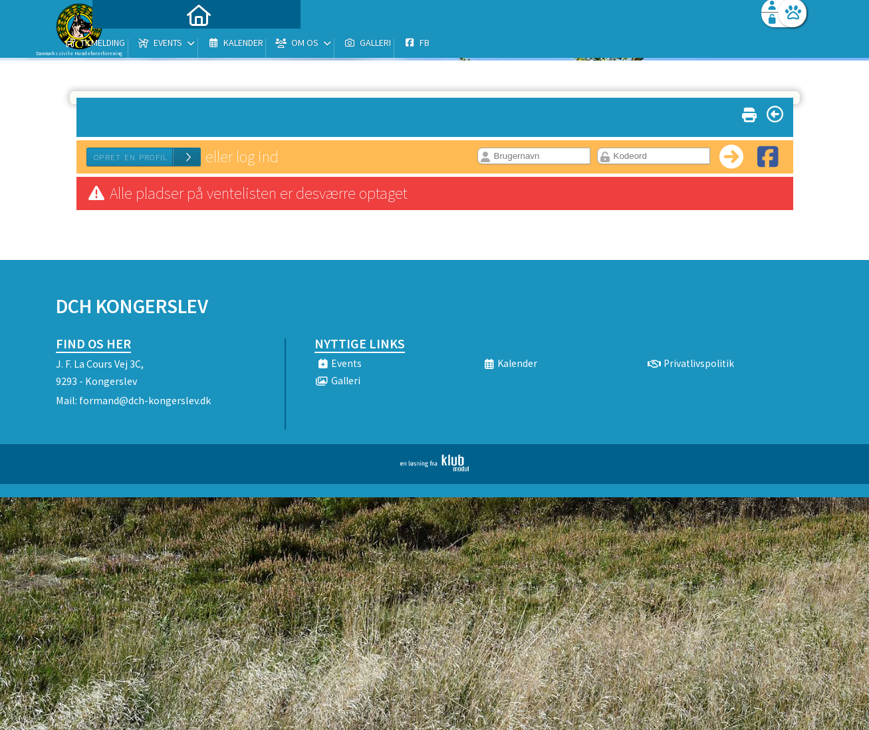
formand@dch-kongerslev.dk (145, 400)
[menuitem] (139, 45)
